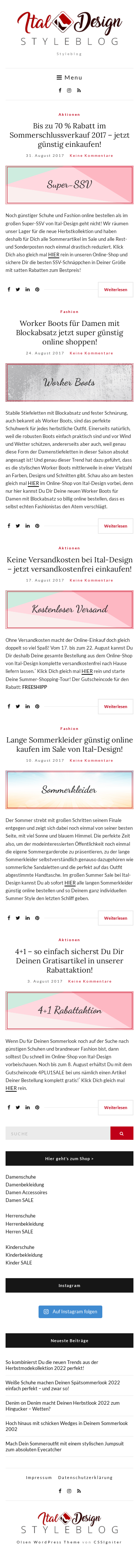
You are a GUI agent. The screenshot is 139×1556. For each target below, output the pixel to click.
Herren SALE (19, 1232)
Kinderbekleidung (24, 1255)
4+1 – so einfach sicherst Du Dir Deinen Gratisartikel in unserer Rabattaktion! (69, 960)
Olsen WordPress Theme (48, 1542)
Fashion (69, 311)
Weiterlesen (115, 289)
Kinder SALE (19, 1263)
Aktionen (69, 114)
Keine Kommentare (91, 155)
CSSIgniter (108, 1542)
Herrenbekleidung (25, 1224)
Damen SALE (20, 1200)
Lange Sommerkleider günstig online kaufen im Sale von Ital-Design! (69, 744)
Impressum (39, 1477)
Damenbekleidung (25, 1185)
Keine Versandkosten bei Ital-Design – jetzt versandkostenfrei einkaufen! (70, 564)
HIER (53, 254)
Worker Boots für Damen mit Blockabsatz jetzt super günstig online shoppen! (69, 332)
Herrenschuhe (21, 1216)
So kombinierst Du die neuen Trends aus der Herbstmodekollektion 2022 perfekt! (52, 1365)
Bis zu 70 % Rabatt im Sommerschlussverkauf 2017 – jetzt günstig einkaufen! (70, 135)
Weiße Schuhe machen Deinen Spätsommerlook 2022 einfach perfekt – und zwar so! (63, 1385)
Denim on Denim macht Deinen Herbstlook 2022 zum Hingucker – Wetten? (63, 1406)
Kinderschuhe (20, 1247)
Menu (70, 77)
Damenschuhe (21, 1177)
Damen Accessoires (26, 1192)
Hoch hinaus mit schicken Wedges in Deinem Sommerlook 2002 (67, 1426)
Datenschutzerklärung (85, 1477)
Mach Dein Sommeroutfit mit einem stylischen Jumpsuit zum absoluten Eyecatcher (65, 1446)
